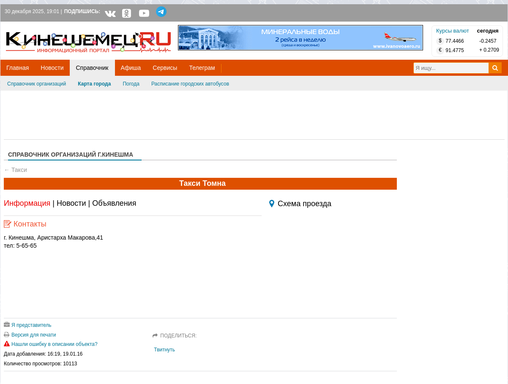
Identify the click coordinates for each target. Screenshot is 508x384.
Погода (131, 84)
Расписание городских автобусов (190, 84)
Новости (71, 203)
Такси (19, 169)
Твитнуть (164, 350)
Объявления (114, 203)
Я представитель (28, 325)
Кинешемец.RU (37, 26)
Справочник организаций (36, 84)
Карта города (94, 84)
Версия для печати (30, 335)
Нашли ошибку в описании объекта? (51, 344)
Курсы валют (452, 31)
